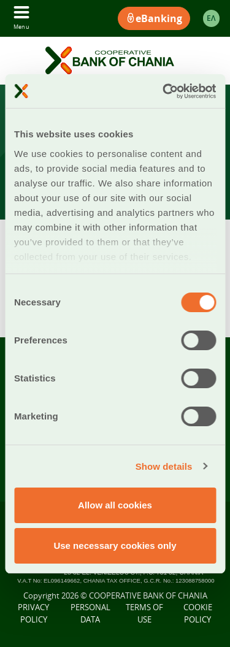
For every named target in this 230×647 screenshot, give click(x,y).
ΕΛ (211, 18)
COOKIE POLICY (197, 613)
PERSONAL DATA (90, 613)
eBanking (154, 18)
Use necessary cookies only (114, 545)
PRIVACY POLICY (33, 613)
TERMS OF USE (144, 613)
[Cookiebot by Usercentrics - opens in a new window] (164, 91)
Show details (164, 466)
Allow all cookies (115, 505)
